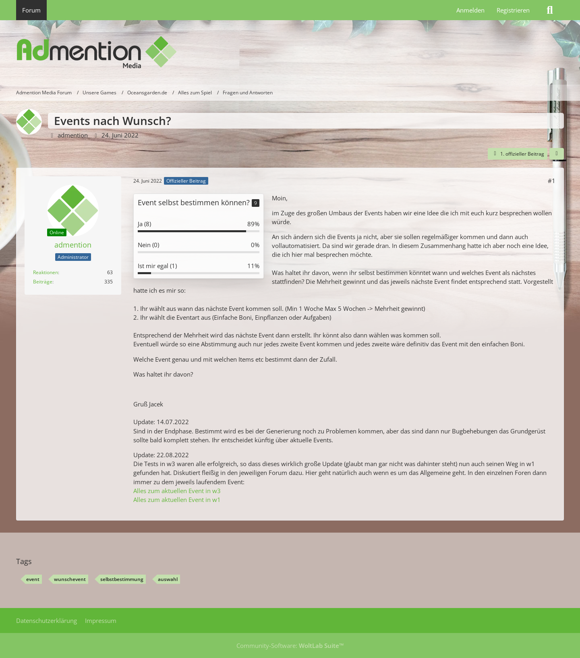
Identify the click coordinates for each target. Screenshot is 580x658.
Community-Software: (290, 645)
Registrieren (513, 10)
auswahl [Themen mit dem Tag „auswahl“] (168, 579)
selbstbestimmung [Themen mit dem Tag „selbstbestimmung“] (121, 579)
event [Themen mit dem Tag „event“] (32, 579)
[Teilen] (556, 154)
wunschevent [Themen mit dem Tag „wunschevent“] (70, 579)
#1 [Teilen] (551, 181)
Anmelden (470, 10)
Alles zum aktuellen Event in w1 (177, 500)
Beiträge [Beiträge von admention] (42, 281)
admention (73, 135)
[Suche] (550, 10)
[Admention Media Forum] (290, 52)
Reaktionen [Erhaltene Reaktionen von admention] (45, 272)
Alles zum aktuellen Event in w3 (177, 491)
